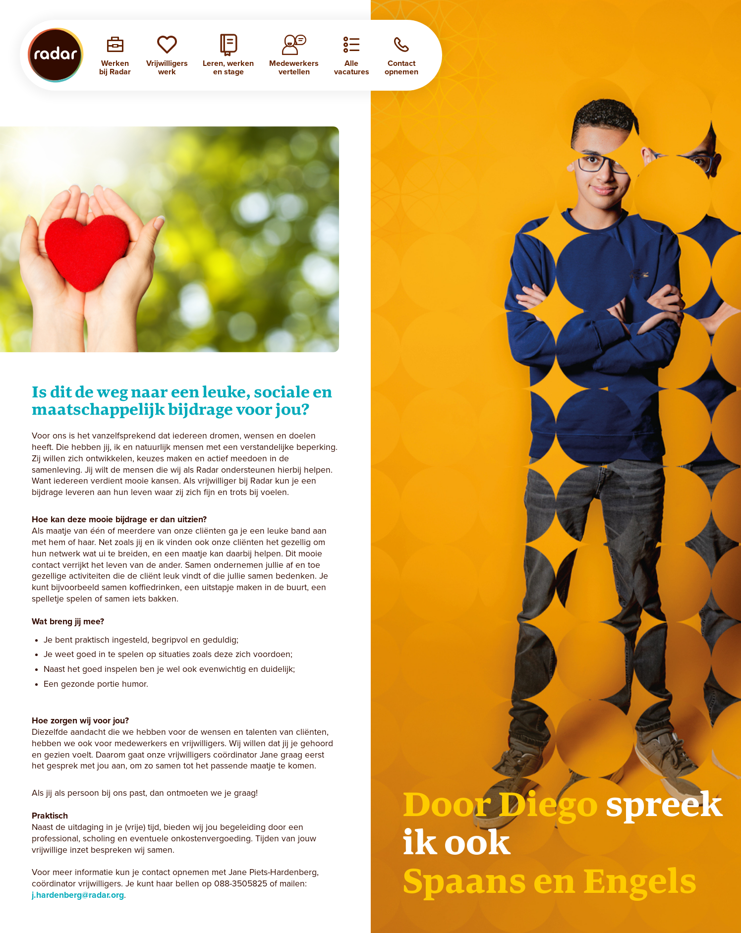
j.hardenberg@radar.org (78, 895)
